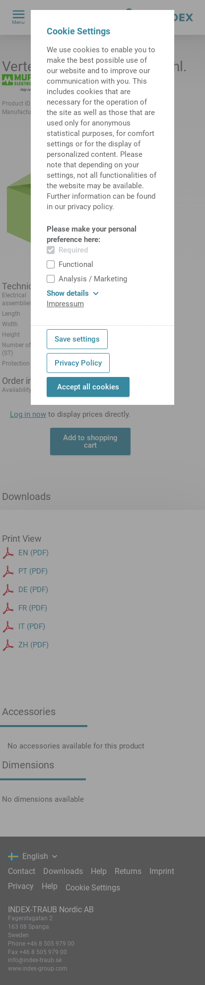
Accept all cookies (88, 386)
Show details (73, 293)
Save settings (77, 339)
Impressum (65, 303)
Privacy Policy (78, 363)
